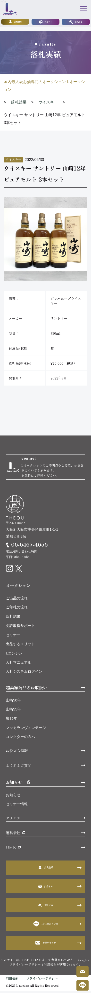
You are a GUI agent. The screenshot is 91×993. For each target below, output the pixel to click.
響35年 (11, 721)
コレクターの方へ (20, 739)
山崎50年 (13, 702)
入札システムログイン (24, 673)
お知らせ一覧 (18, 784)
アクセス (13, 820)
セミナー (13, 637)
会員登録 (15, 22)
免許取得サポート (20, 628)
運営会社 (13, 834)
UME (11, 849)
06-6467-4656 (29, 546)
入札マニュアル (18, 664)
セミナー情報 (17, 806)
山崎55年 (13, 711)
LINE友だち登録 (45, 926)
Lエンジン (14, 655)
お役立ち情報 (17, 752)
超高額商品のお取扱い (26, 690)
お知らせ (13, 797)
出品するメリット (20, 646)
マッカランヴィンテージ (26, 730)
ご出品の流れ (17, 600)
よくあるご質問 (18, 767)
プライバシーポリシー (25, 966)
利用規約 (50, 966)
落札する (75, 22)
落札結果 (13, 618)
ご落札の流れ (17, 609)
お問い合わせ (46, 945)
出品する (46, 22)
